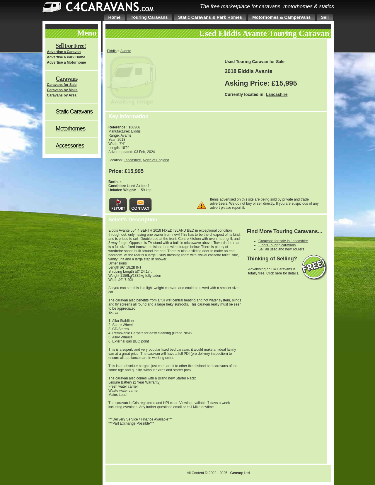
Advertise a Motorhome (66, 62)
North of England (156, 160)
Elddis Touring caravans (277, 245)
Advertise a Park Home (66, 57)
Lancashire (276, 94)
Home (114, 17)
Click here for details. (282, 273)
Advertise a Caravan (64, 52)
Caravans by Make (62, 90)
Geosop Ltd (240, 473)
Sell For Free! (71, 46)
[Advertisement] (277, 157)
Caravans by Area (61, 95)
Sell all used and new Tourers (281, 249)
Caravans (66, 78)
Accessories (70, 145)
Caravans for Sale (61, 85)
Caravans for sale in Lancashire (283, 241)
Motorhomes (70, 128)
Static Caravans (74, 111)
